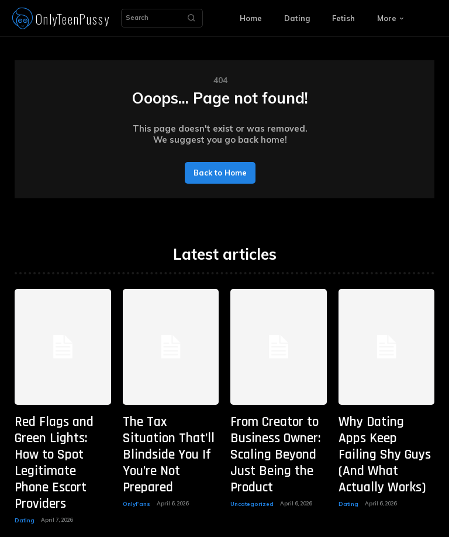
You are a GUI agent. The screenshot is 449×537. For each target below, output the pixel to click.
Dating (24, 465)
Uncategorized (250, 465)
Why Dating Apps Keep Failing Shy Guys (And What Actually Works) (383, 428)
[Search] (191, 18)
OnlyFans (135, 453)
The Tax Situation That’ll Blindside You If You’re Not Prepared (168, 428)
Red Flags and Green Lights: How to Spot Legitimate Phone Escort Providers (55, 434)
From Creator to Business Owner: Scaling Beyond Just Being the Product (277, 434)
